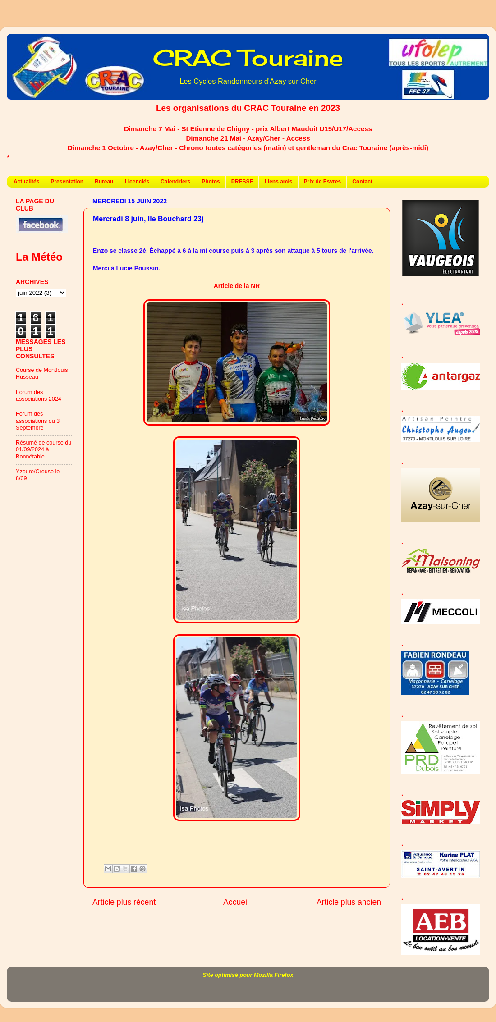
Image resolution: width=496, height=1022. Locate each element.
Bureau (104, 182)
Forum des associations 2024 (38, 395)
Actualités (26, 182)
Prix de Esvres (322, 182)
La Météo (39, 257)
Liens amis (278, 182)
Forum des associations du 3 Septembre (38, 421)
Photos (211, 182)
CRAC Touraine (248, 57)
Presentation (67, 182)
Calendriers (175, 182)
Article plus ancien (349, 902)
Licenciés (136, 182)
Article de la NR (237, 285)
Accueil (236, 902)
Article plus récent (124, 902)
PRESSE (242, 182)
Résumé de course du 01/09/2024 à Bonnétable (43, 449)
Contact (362, 182)
